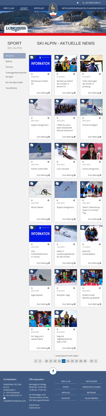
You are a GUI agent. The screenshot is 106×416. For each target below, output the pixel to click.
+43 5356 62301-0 (92, 3)
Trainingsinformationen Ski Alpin (16, 74)
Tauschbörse (11, 88)
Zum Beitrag (43, 92)
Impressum (34, 405)
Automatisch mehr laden (67, 355)
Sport (23, 8)
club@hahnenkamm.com (14, 401)
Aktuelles (10, 55)
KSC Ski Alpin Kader (14, 82)
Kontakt (100, 8)
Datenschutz (34, 407)
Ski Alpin (14, 48)
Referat (9, 61)
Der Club (8, 8)
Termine (9, 67)
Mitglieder (68, 8)
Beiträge (91, 392)
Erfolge (39, 8)
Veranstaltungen (85, 8)
